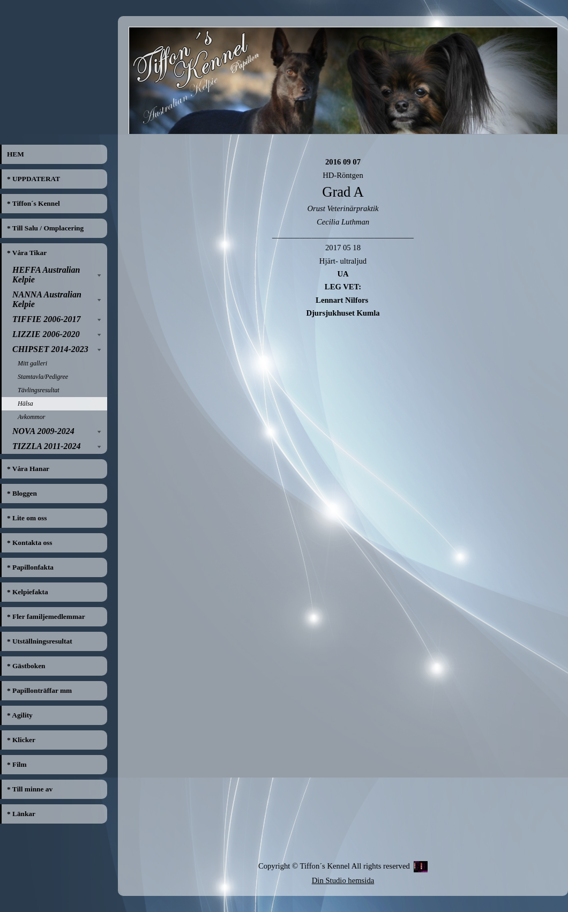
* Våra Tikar (27, 253)
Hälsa (25, 403)
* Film (17, 764)
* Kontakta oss (29, 543)
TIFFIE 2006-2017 (46, 319)
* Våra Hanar (28, 469)
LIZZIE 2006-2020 (46, 334)
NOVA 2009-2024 (43, 431)
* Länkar (21, 814)
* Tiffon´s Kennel (33, 203)
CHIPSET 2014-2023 (50, 349)
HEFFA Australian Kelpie (46, 274)
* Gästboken (26, 666)
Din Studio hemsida (343, 880)
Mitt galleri (32, 363)
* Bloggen (22, 493)
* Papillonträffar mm (39, 690)
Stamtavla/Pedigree (43, 376)
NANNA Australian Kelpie (46, 299)
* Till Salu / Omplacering (45, 228)
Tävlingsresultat (38, 390)
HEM (15, 154)
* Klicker (21, 740)
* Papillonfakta (30, 567)
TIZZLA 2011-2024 (46, 446)
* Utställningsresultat (39, 641)
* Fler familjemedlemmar (46, 616)
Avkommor (31, 417)
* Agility (20, 715)
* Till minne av (30, 789)
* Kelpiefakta (27, 592)
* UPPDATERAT (33, 179)
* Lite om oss (27, 518)
